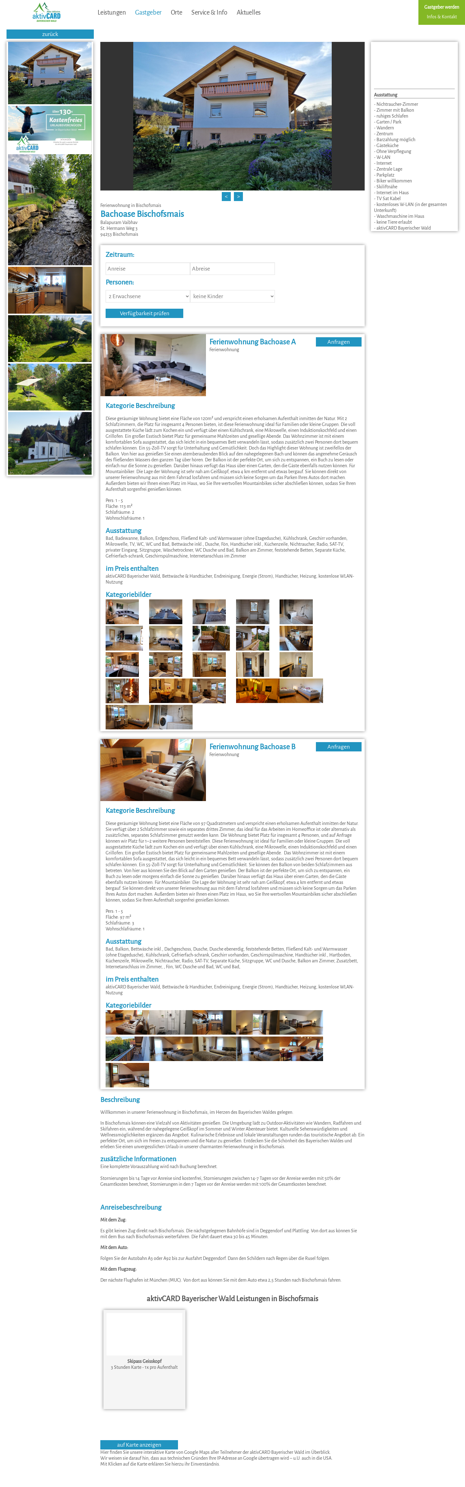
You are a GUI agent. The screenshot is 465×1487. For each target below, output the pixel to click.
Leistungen (112, 12)
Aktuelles (249, 12)
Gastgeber (148, 12)
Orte (176, 12)
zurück (50, 34)
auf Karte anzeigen (139, 1445)
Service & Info (209, 12)
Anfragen (338, 342)
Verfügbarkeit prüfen (144, 313)
